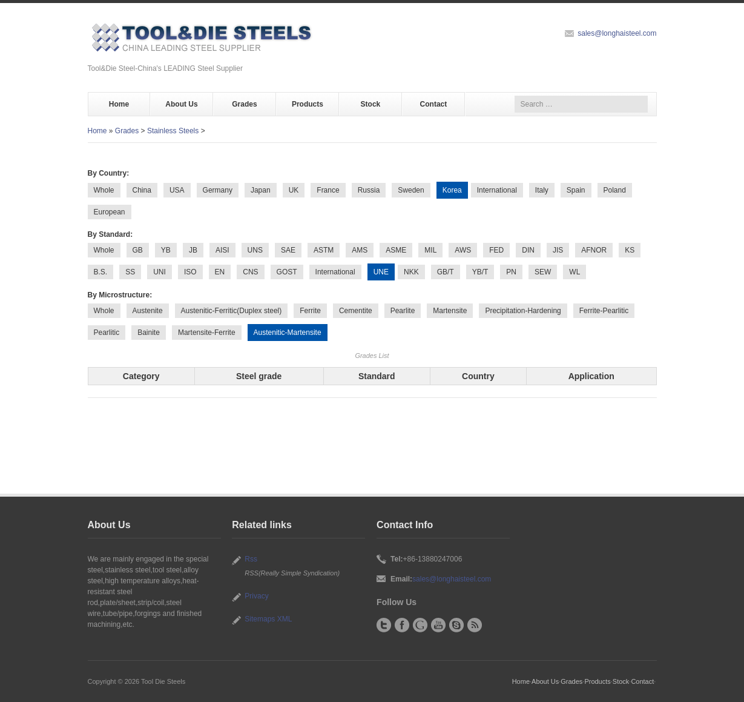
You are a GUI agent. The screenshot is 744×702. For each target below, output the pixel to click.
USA (177, 190)
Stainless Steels (173, 131)
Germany (217, 190)
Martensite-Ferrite (206, 332)
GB (138, 250)
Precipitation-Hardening (523, 310)
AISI (222, 250)
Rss (251, 559)
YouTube (438, 625)
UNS (255, 250)
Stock (371, 104)
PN (511, 272)
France (328, 190)
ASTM (324, 250)
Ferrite (310, 310)
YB (166, 250)
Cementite (355, 310)
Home (119, 104)
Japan (261, 190)
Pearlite (402, 310)
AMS (359, 250)
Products (307, 104)
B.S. (101, 272)
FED (496, 250)
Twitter (384, 625)
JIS (558, 250)
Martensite (450, 310)
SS (130, 272)
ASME (396, 250)
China (142, 190)
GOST (287, 272)
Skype (456, 625)
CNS (250, 272)
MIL (430, 250)
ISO (190, 272)
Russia (369, 190)
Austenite (148, 310)
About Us (181, 104)
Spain (576, 190)
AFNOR (594, 250)
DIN (528, 250)
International (497, 190)
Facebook (402, 625)
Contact (433, 104)
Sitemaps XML (268, 619)
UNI (159, 272)
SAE (288, 250)
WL (574, 272)
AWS (463, 250)
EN (220, 272)
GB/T (445, 272)
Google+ (420, 625)
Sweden (411, 190)
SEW (543, 272)
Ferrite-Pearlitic (603, 310)
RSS (474, 625)
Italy (541, 190)
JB (193, 250)
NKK (411, 272)
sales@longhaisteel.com (617, 33)
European (109, 212)
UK (294, 190)
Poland (615, 190)
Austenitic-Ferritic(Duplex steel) (231, 310)
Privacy (256, 596)
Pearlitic (107, 332)
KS (629, 250)
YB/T (480, 272)
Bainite (148, 332)
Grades (244, 104)
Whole (104, 190)
